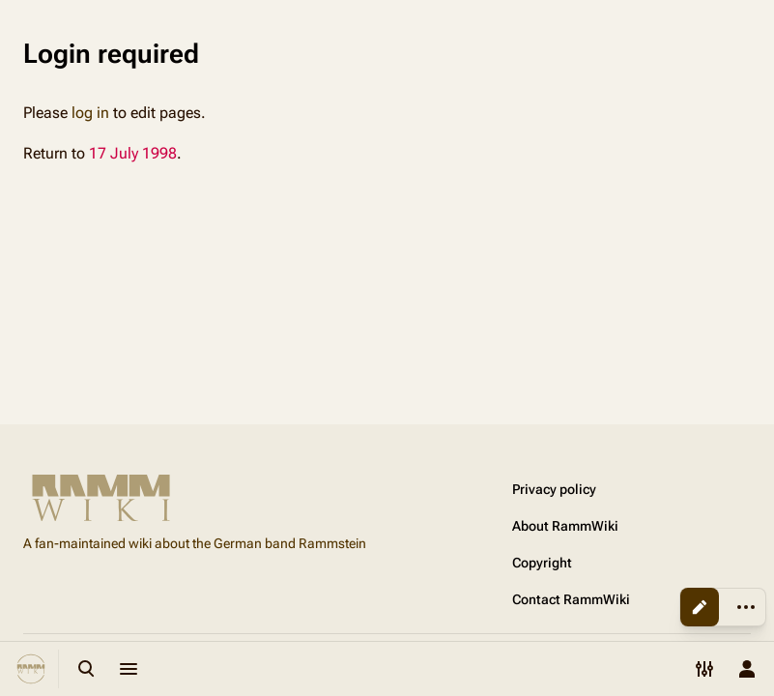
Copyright (542, 562)
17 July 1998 (133, 153)
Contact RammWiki (571, 599)
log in (90, 112)
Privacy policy (554, 489)
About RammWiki (565, 526)
